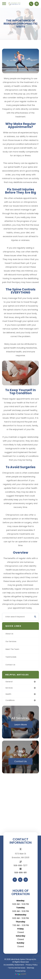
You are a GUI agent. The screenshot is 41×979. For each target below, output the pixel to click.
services (9, 688)
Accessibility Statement (13, 965)
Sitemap (30, 968)
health (8, 694)
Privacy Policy (32, 965)
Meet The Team (12, 649)
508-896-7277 (20, 865)
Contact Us (10, 664)
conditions (10, 700)
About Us (9, 633)
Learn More (20, 724)
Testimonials (10, 657)
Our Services (10, 641)
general (8, 681)
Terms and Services (16, 968)
